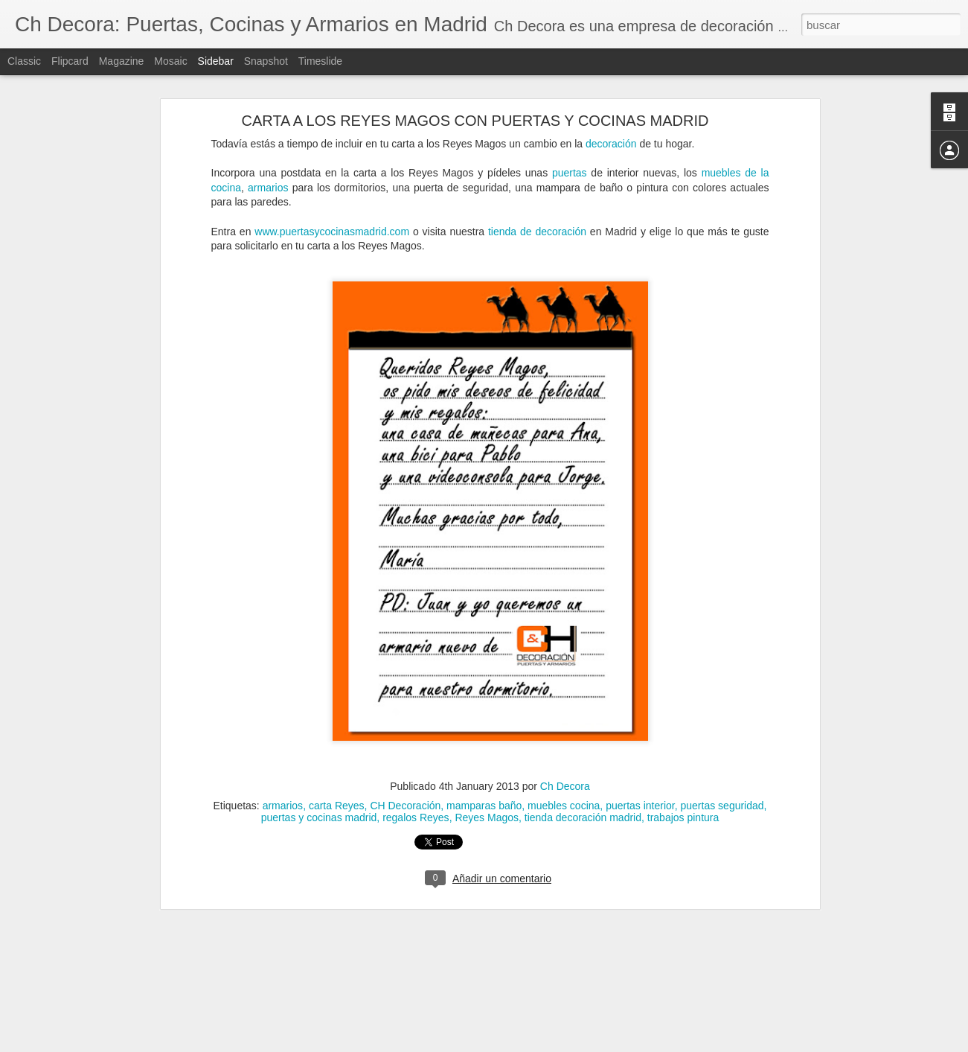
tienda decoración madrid (583, 799)
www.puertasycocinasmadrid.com (331, 212)
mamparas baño (484, 787)
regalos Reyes (415, 799)
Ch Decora (565, 768)
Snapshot (266, 61)
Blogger (542, 1043)
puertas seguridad (722, 787)
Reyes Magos (487, 799)
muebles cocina (564, 787)
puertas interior (640, 787)
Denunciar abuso (591, 1043)
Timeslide (320, 61)
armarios (268, 168)
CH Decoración (405, 787)
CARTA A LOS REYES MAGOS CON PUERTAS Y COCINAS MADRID (475, 101)
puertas (569, 153)
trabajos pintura (683, 799)
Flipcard (70, 61)
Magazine (121, 61)
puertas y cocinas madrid (319, 799)
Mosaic (170, 61)
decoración (611, 124)
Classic (24, 61)
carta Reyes (337, 787)
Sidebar (216, 61)
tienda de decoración (537, 212)
